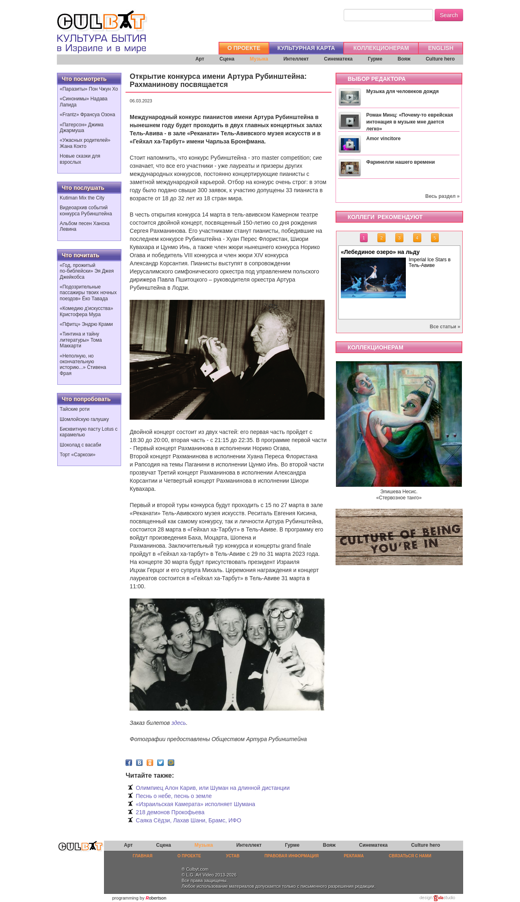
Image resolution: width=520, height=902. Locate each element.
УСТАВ (232, 856)
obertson (158, 897)
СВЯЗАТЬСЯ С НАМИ (410, 856)
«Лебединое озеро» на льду (380, 252)
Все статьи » (445, 327)
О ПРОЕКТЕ (244, 48)
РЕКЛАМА (354, 856)
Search (449, 15)
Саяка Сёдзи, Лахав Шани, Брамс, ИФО (188, 820)
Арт (199, 59)
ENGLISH (440, 48)
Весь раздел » (442, 196)
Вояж (404, 59)
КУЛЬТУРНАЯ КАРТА (306, 48)
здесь (178, 723)
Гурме (375, 59)
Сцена (226, 59)
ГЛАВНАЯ (143, 856)
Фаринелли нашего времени (400, 162)
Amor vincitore (383, 138)
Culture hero (440, 59)
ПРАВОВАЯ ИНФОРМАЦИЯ (291, 856)
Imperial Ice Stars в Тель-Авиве (430, 262)
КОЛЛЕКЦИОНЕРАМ (381, 48)
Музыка (259, 59)
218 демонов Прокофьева (170, 812)
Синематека (338, 59)
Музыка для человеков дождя (402, 91)
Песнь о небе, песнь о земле (174, 796)
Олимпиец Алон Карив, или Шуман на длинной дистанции (213, 788)
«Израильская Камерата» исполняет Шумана (195, 804)
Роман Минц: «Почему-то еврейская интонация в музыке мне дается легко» (409, 122)
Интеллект (296, 59)
